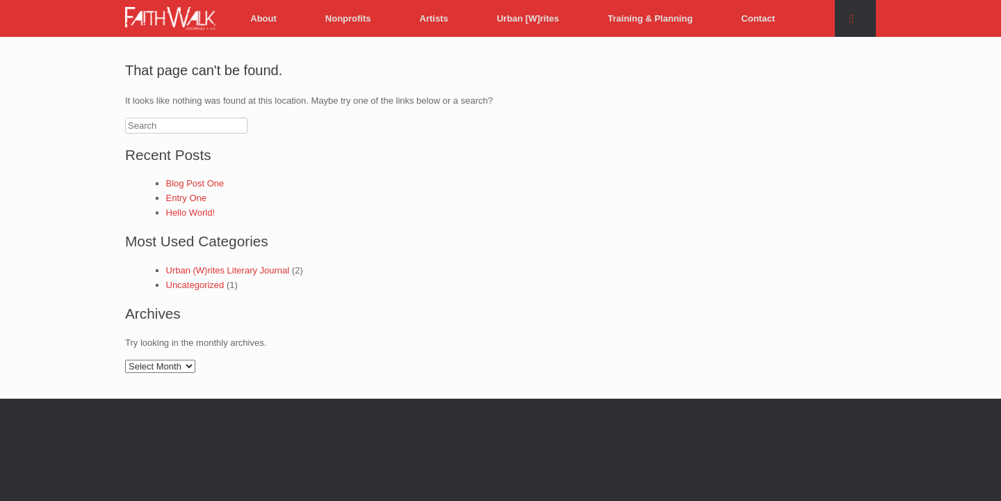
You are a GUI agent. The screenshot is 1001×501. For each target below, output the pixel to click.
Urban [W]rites (528, 18)
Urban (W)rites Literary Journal (228, 270)
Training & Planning (650, 18)
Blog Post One (195, 183)
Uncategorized (195, 285)
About (263, 18)
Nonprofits (348, 18)
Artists (434, 18)
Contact (757, 18)
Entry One (186, 198)
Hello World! (190, 212)
